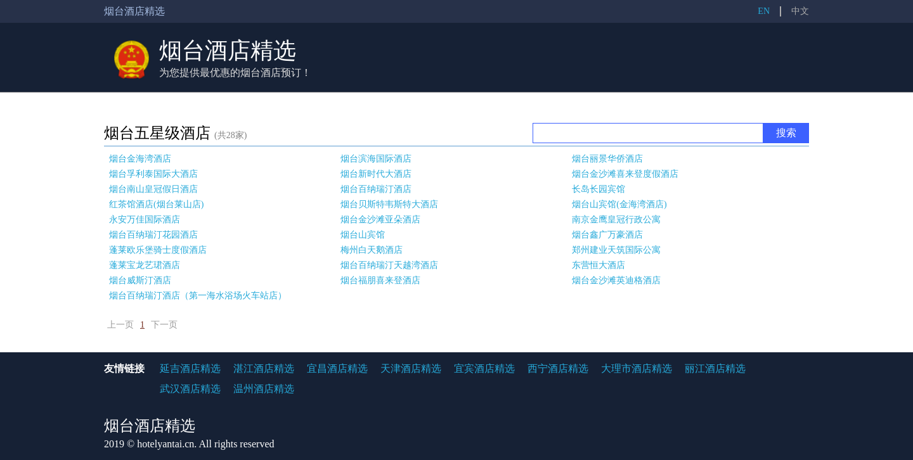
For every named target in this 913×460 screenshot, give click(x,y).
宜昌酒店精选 (337, 368)
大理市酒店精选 (636, 368)
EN (764, 11)
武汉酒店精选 (190, 388)
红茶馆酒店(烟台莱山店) (156, 204)
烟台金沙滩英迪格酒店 (616, 280)
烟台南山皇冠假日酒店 (153, 189)
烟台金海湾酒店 (140, 158)
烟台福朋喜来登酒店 (380, 280)
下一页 (164, 324)
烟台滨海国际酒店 (375, 158)
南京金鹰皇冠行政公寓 (616, 219)
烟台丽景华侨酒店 (607, 158)
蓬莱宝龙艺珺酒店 (144, 265)
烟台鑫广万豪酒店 (607, 235)
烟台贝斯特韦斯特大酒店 (389, 204)
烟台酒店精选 (227, 50)
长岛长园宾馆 (598, 189)
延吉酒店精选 (190, 368)
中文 (800, 11)
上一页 (120, 324)
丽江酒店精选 (715, 368)
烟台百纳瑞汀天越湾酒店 (389, 265)
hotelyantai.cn (165, 443)
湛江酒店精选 (263, 368)
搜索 (786, 132)
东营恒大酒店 (598, 265)
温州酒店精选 (263, 388)
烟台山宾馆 (362, 235)
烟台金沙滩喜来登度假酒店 (625, 174)
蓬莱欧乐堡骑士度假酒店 (158, 250)
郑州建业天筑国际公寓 (616, 250)
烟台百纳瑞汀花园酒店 (153, 235)
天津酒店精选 (410, 368)
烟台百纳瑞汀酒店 (375, 189)
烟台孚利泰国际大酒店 (153, 174)
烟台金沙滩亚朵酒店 (380, 219)
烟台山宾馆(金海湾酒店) (619, 204)
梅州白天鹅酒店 (371, 250)
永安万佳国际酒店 (144, 219)
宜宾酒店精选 (484, 368)
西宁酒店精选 (558, 368)
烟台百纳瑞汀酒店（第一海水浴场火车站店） (198, 295)
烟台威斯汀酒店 (140, 280)
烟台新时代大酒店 (375, 174)
